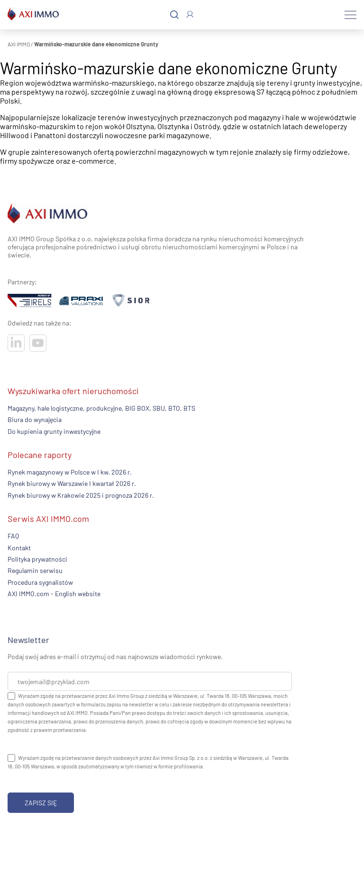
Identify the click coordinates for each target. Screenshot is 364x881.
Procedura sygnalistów (40, 582)
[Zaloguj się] (189, 14)
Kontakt (19, 548)
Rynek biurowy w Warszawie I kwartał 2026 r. (72, 483)
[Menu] (350, 14)
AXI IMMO (19, 44)
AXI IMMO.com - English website (54, 594)
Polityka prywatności (37, 559)
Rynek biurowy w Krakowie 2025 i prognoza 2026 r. (81, 495)
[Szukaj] (174, 14)
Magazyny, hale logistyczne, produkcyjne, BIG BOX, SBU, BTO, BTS (101, 408)
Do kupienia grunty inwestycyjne (54, 431)
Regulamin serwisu (35, 570)
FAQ (13, 536)
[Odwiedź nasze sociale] (16, 343)
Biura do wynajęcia (35, 419)
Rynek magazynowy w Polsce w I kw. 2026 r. (70, 472)
